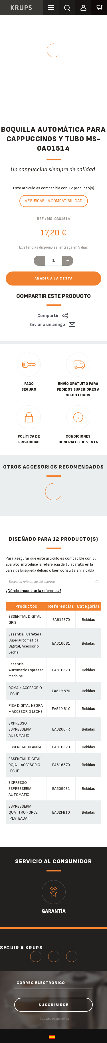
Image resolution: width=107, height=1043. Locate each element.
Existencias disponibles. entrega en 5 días (53, 247)
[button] (83, 7)
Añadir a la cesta (54, 278)
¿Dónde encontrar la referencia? (33, 590)
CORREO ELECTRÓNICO (41, 982)
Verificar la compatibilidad (53, 201)
